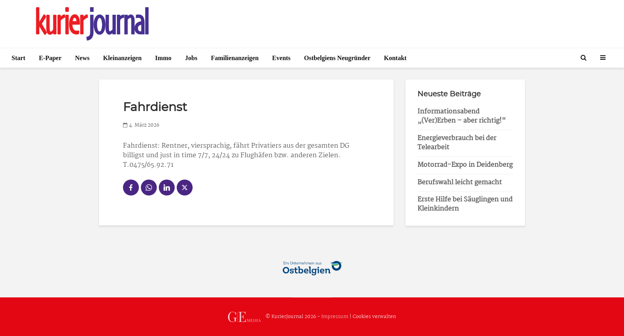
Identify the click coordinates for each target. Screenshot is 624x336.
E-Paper (50, 58)
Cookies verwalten (374, 317)
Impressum (334, 317)
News (82, 58)
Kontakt (395, 58)
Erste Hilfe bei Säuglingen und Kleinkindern (465, 204)
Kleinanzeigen (122, 58)
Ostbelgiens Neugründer (337, 58)
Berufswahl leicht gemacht (459, 182)
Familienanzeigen (235, 58)
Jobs (191, 58)
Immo (163, 58)
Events (281, 58)
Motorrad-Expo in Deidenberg (465, 165)
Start (18, 58)
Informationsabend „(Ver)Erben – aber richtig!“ (461, 116)
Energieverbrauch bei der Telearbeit (456, 143)
